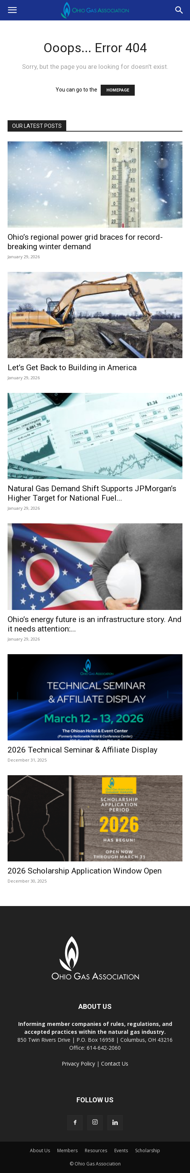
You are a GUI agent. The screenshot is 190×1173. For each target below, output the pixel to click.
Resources (96, 1150)
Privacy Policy (78, 1063)
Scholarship (147, 1150)
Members (67, 1150)
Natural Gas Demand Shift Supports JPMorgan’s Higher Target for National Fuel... (92, 493)
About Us (40, 1150)
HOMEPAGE (117, 90)
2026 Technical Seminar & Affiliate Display (82, 749)
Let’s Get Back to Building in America (72, 367)
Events (121, 1150)
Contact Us (114, 1063)
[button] (12, 10)
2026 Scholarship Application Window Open (85, 870)
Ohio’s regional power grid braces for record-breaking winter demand (85, 242)
